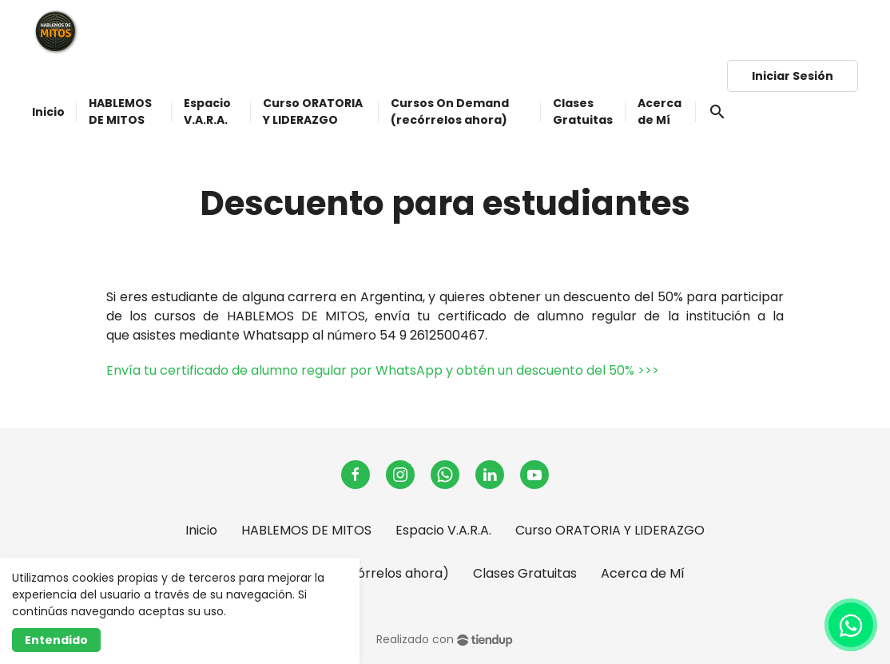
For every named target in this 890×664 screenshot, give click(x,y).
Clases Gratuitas (525, 573)
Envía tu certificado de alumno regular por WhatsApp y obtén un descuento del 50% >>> (382, 370)
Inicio (201, 530)
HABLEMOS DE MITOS (306, 530)
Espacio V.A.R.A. (443, 530)
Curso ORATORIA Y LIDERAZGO (610, 530)
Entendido (56, 640)
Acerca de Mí (643, 573)
